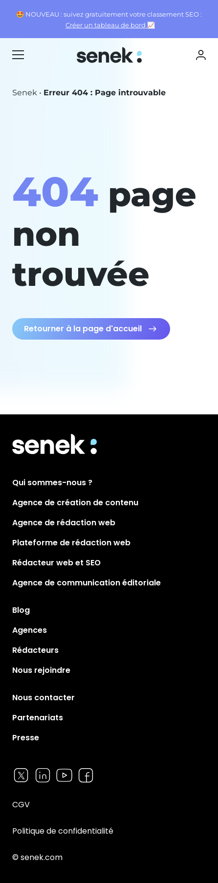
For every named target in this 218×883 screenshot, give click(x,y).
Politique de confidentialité (62, 831)
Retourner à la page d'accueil (83, 328)
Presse (25, 737)
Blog (21, 610)
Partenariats (37, 717)
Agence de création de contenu (75, 502)
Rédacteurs (35, 650)
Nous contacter (43, 697)
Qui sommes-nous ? (52, 482)
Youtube (64, 775)
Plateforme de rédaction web (71, 542)
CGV (21, 804)
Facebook (86, 775)
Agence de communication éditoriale (86, 582)
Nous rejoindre (41, 670)
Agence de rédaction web (63, 522)
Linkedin (43, 775)
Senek (110, 55)
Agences (29, 630)
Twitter (21, 775)
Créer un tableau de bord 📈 (110, 25)
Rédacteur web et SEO (56, 562)
